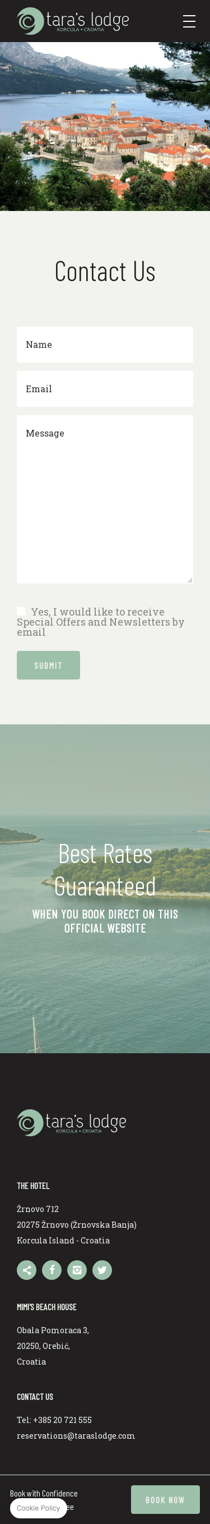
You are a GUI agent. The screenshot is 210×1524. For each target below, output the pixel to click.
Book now (165, 1499)
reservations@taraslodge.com (76, 1435)
